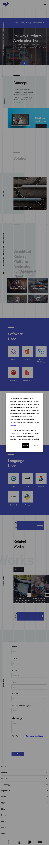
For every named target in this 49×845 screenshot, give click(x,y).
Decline (35, 445)
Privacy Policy (17, 425)
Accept (25, 445)
